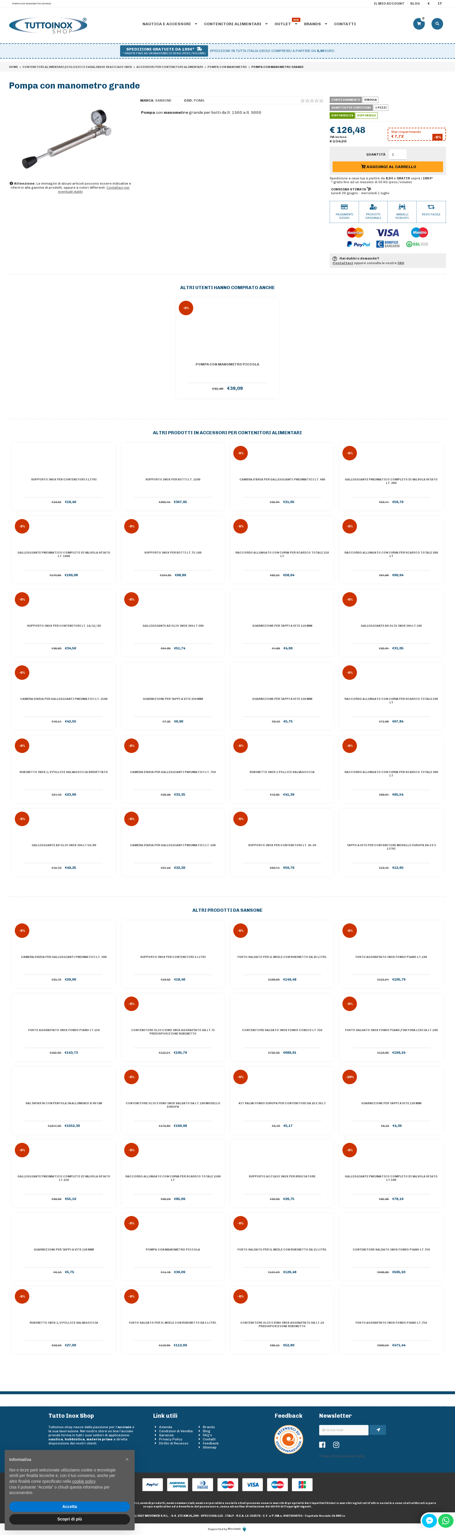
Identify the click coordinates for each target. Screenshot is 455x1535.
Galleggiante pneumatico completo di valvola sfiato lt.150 (63, 1178)
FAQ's (207, 1435)
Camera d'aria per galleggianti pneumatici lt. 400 (282, 479)
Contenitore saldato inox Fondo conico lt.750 (282, 1030)
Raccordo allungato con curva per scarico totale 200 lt (391, 554)
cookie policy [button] (83, 1481)
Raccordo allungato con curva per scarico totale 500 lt (391, 700)
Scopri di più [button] (69, 1519)
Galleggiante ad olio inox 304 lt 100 (391, 626)
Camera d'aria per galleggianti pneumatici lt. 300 (63, 957)
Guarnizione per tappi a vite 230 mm (173, 699)
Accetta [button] (69, 1506)
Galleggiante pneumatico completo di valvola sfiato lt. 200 (391, 481)
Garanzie (166, 1435)
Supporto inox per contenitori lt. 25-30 (282, 845)
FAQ (401, 263)
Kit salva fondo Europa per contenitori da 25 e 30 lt (282, 1103)
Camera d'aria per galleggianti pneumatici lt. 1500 (63, 699)
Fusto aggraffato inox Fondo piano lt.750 (391, 1323)
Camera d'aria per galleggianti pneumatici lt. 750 (173, 772)
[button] (127, 1459)
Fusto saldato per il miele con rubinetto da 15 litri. (282, 1249)
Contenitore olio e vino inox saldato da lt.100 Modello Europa (173, 1105)
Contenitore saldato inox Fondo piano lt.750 (391, 1249)
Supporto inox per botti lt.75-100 (172, 552)
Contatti (345, 23)
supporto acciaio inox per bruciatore (282, 1176)
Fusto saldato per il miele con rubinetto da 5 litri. (173, 1323)
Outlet (286, 23)
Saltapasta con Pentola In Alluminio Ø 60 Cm (64, 1103)
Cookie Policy (354, 1456)
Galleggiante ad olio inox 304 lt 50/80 (64, 845)
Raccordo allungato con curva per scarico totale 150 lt (282, 554)
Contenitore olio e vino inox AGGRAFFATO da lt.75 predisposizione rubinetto (173, 1031)
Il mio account (389, 3)
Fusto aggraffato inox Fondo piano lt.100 (391, 957)
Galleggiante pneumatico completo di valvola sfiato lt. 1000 (63, 554)
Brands (315, 23)
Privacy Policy (170, 1439)
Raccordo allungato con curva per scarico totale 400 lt (391, 773)
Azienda (165, 1427)
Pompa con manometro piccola (227, 364)
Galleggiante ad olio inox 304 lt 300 (172, 626)
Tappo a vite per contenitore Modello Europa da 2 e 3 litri (391, 847)
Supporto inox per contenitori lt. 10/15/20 (64, 626)
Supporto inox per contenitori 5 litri (64, 479)
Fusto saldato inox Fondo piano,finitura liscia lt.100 (391, 1030)
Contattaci (343, 263)
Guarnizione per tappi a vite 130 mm (282, 699)
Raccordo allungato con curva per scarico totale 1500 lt (173, 1178)
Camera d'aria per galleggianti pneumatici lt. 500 (173, 845)
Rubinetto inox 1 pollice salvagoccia (282, 772)
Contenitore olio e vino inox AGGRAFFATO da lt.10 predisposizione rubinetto (282, 1324)
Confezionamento (345, 99)
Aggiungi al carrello (388, 166)
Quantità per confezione (351, 107)
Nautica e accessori (169, 23)
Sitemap (209, 1447)
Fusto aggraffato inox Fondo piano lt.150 (64, 1030)
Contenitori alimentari (236, 23)
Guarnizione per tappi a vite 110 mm (282, 626)
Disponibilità (342, 115)
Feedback (211, 1443)
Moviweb (237, 1529)
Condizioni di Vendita (176, 1431)
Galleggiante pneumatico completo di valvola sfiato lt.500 (391, 1178)
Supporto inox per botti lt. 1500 (172, 479)
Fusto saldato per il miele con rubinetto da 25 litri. (282, 957)
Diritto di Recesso (173, 1443)
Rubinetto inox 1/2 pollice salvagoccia (64, 1323)
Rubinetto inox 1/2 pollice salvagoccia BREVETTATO (63, 772)
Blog (415, 3)
